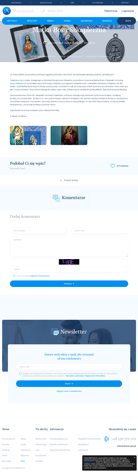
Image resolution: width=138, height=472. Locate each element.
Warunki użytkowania (59, 444)
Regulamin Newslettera (60, 450)
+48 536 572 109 (123, 439)
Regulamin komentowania (40, 276)
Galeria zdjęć (46, 3)
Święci (50, 21)
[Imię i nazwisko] (38, 230)
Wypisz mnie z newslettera (69, 391)
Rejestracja (110, 11)
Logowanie (127, 11)
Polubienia (89, 43)
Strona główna (8, 439)
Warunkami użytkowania (75, 376)
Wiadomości (16, 3)
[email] (69, 366)
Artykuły (12, 21)
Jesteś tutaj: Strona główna (43, 56)
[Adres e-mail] (99, 230)
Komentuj (68, 284)
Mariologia (6, 461)
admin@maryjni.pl (126, 446)
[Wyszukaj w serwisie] (70, 11)
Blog (126, 21)
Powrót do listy (71, 180)
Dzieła (67, 21)
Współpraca (83, 444)
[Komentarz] (69, 246)
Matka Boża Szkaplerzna (97, 56)
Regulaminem (89, 462)
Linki (72, 3)
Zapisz (68, 384)
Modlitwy (32, 21)
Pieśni (4, 456)
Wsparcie (107, 21)
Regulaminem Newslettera (95, 376)
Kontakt (125, 3)
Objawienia (86, 21)
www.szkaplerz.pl (18, 83)
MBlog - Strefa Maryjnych (71, 56)
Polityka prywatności (59, 439)
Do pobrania (97, 3)
